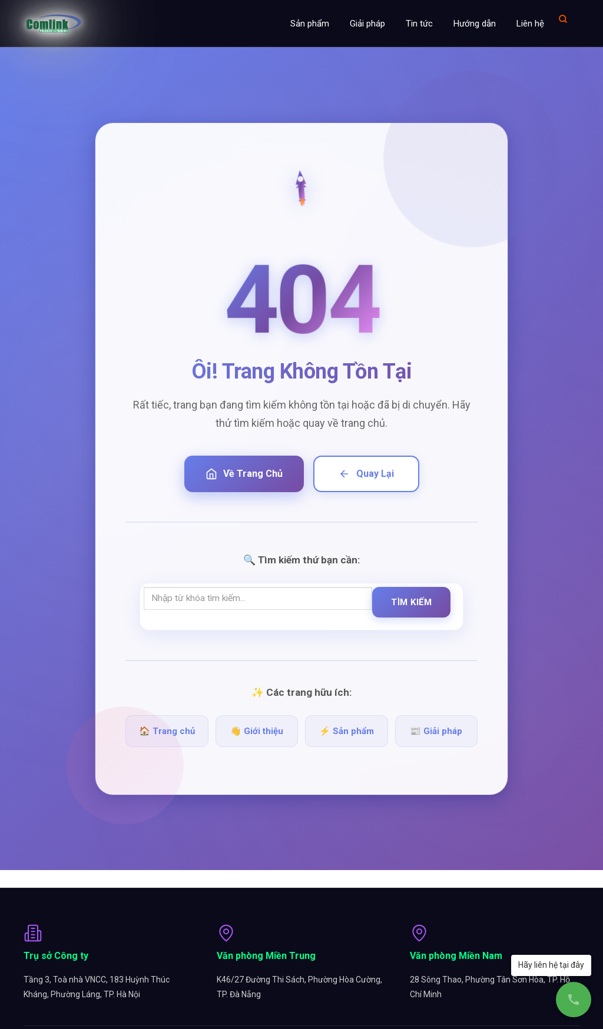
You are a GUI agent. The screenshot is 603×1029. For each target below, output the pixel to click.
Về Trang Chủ (244, 474)
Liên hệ (530, 23)
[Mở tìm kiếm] (563, 18)
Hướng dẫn (474, 23)
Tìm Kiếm (411, 602)
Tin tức (419, 23)
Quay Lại (366, 474)
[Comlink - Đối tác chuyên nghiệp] (54, 23)
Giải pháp (367, 23)
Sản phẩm (309, 23)
